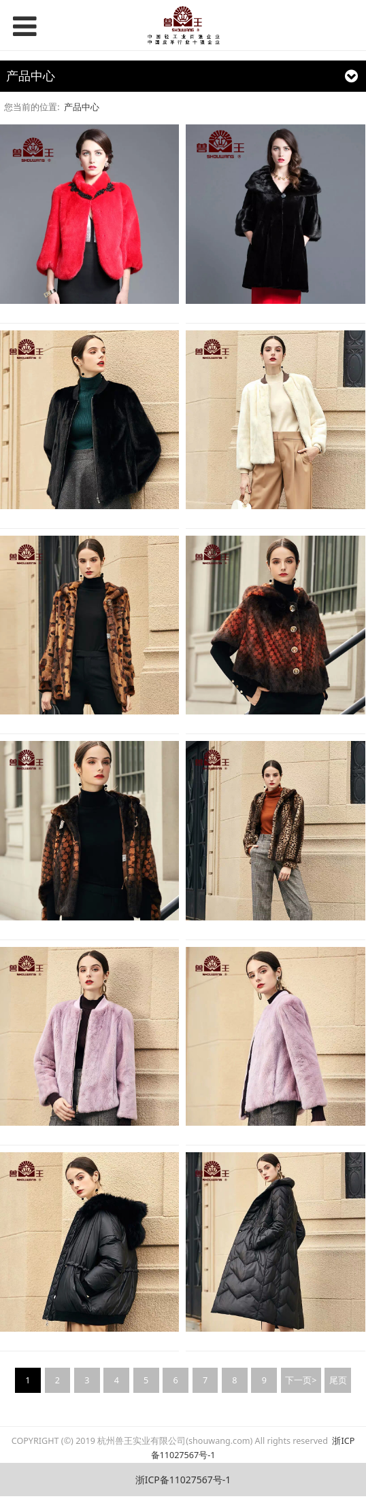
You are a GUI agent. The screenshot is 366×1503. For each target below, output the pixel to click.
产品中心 (81, 107)
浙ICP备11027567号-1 (183, 1479)
